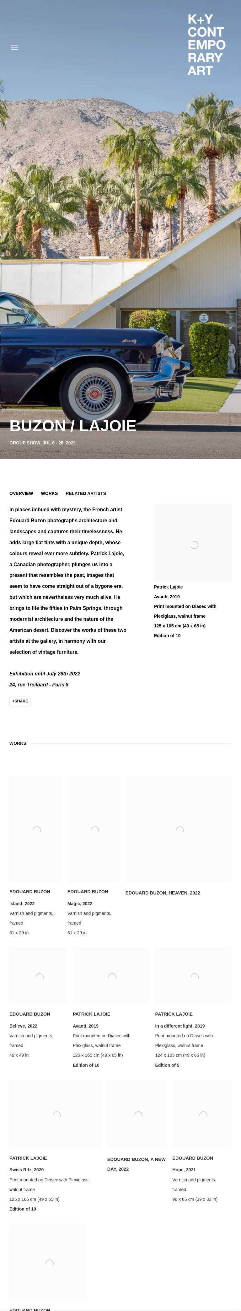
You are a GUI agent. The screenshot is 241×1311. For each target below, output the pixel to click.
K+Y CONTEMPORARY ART (206, 47)
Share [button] (21, 701)
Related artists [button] (86, 493)
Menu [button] (14, 47)
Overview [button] (21, 493)
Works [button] (49, 493)
